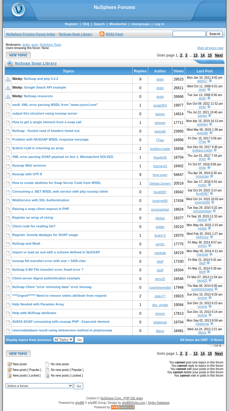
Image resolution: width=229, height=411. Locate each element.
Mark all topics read (210, 48)
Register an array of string (32, 217)
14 (203, 55)
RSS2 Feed (111, 34)
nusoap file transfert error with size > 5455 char (49, 261)
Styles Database (159, 402)
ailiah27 (202, 81)
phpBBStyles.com (134, 402)
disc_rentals (160, 305)
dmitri (26, 44)
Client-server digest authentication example (46, 278)
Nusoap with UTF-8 (27, 174)
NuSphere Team (50, 44)
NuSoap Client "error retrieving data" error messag (52, 287)
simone (202, 297)
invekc (202, 185)
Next (219, 55)
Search (99, 24)
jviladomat (160, 322)
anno (34, 44)
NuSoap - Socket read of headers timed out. (46, 131)
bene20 (160, 279)
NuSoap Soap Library (75, 34)
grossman (202, 176)
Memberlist (118, 24)
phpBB (79, 402)
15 (210, 55)
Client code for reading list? (33, 226)
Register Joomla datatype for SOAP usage (45, 235)
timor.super (160, 174)
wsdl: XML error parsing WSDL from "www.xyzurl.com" (55, 104)
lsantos (160, 114)
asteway (160, 122)
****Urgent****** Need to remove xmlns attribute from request (59, 295)
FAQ (86, 24)
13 (195, 55)
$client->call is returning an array (38, 148)
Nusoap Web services (29, 165)
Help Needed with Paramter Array (38, 304)
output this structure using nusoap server (44, 113)
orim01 (160, 244)
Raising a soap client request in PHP (40, 209)
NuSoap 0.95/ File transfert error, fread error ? (47, 269)
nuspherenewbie (160, 287)
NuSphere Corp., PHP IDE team (121, 398)
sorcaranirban (160, 209)
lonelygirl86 (160, 201)
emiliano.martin (160, 148)
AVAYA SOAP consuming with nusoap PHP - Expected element (60, 321)
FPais (160, 140)
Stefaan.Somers (160, 183)
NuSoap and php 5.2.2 (41, 78)
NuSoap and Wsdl (26, 243)
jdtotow (160, 218)
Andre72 (160, 235)
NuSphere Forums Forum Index (30, 34)
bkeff (160, 261)
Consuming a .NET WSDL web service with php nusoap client (60, 191)
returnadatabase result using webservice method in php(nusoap (62, 330)
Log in (159, 24)
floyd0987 (160, 192)
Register (71, 24)
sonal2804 (160, 105)
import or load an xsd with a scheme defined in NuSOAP (56, 252)
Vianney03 (160, 166)
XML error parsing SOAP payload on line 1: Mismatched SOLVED (62, 157)
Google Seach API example (45, 87)
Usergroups (140, 24)
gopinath (160, 131)
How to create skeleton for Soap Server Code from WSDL (56, 183)
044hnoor (202, 237)
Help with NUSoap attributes (34, 313)
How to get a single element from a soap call (46, 122)
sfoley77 (159, 296)
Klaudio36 (160, 157)
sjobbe (160, 227)
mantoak (160, 253)
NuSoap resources (38, 96)
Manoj (160, 331)
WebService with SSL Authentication (40, 200)
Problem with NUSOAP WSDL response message (50, 139)
